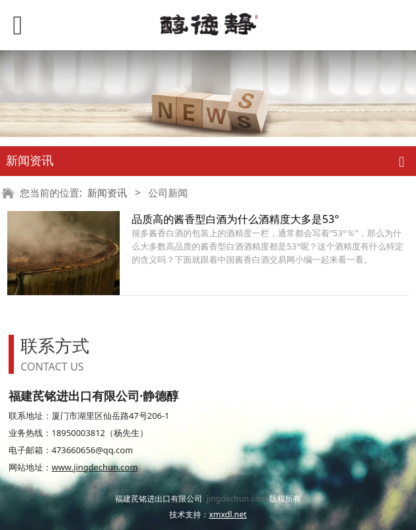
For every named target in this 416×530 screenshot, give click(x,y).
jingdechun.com (236, 498)
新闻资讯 (107, 193)
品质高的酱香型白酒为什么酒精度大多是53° (235, 219)
